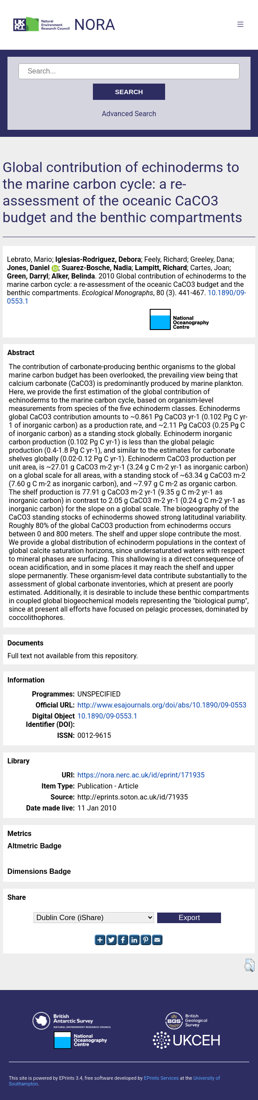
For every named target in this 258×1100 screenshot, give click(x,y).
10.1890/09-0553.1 (107, 716)
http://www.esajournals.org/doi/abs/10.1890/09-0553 (162, 705)
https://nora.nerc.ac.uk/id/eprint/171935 (141, 775)
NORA (94, 25)
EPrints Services (161, 1078)
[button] (249, 965)
